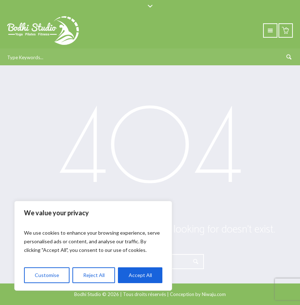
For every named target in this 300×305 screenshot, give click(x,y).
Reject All (94, 275)
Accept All (140, 275)
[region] (93, 246)
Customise (47, 275)
